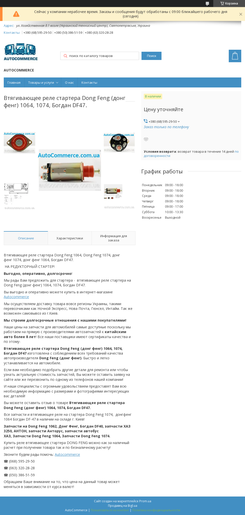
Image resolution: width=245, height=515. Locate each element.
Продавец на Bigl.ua (122, 506)
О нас (69, 82)
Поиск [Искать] (151, 56)
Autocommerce (16, 296)
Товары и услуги (41, 82)
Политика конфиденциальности (156, 510)
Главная (14, 82)
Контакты (89, 82)
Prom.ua (145, 501)
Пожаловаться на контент (110, 510)
